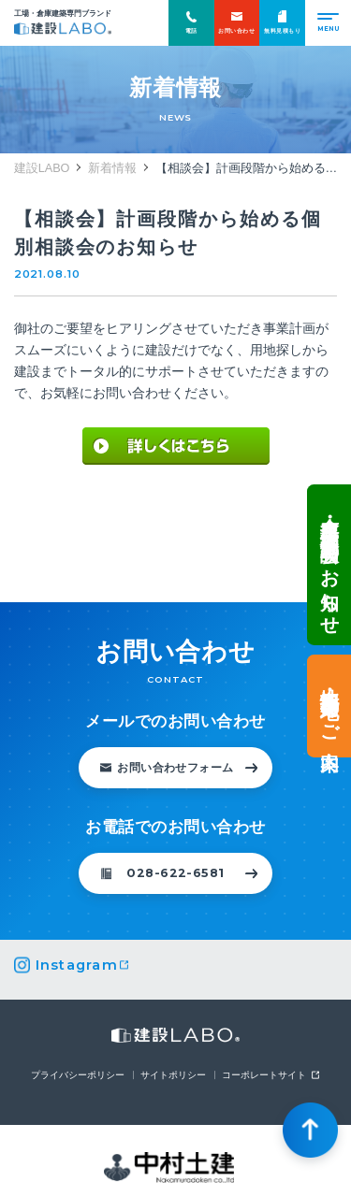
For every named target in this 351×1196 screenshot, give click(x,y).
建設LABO (62, 29)
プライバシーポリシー (77, 1075)
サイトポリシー (173, 1075)
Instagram (77, 965)
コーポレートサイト (264, 1075)
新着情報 (112, 168)
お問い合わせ (236, 22)
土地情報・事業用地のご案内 (329, 706)
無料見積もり (282, 22)
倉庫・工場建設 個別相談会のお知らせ (329, 564)
